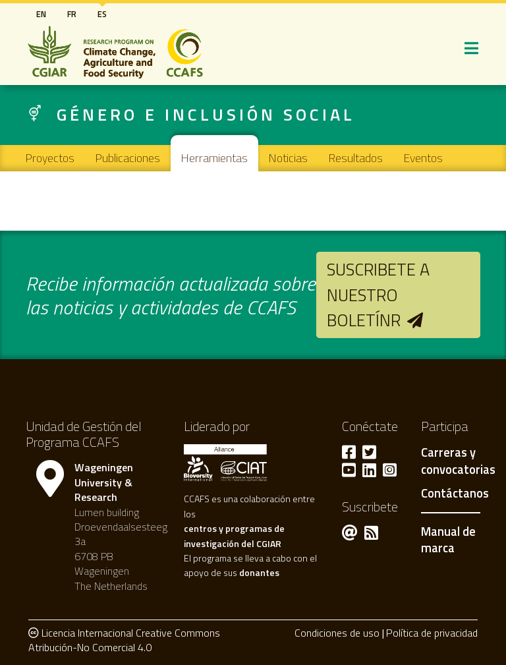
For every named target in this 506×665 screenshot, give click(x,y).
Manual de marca (448, 540)
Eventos (423, 158)
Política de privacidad (432, 632)
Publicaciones (128, 158)
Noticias (288, 158)
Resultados (356, 158)
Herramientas (214, 158)
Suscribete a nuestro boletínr (378, 294)
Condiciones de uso (337, 632)
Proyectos (50, 158)
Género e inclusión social (206, 114)
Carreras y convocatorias (458, 461)
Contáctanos (455, 493)
